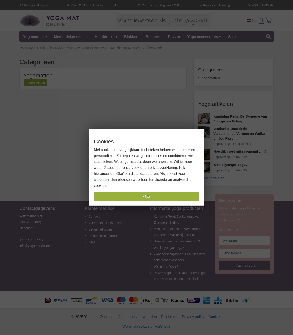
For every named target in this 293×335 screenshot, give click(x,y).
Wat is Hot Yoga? (166, 266)
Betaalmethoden (100, 229)
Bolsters (153, 37)
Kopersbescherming (214, 5)
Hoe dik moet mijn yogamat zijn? (177, 241)
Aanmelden (244, 265)
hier (119, 168)
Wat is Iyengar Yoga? (169, 248)
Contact (94, 216)
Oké (146, 196)
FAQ (92, 242)
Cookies (215, 317)
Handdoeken (106, 37)
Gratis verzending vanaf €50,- (159, 5)
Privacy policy (193, 317)
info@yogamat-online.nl (36, 246)
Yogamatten (33, 37)
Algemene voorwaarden (137, 317)
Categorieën (211, 69)
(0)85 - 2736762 (261, 5)
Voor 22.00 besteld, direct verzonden (92, 5)
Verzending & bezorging (106, 223)
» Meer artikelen (211, 178)
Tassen (174, 37)
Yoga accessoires (202, 37)
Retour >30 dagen (33, 5)
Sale (232, 37)
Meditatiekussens (69, 37)
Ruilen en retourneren (104, 236)
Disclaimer (169, 317)
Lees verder (35, 82)
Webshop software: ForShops (146, 326)
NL (252, 20)
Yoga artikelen (215, 104)
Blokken (131, 37)
